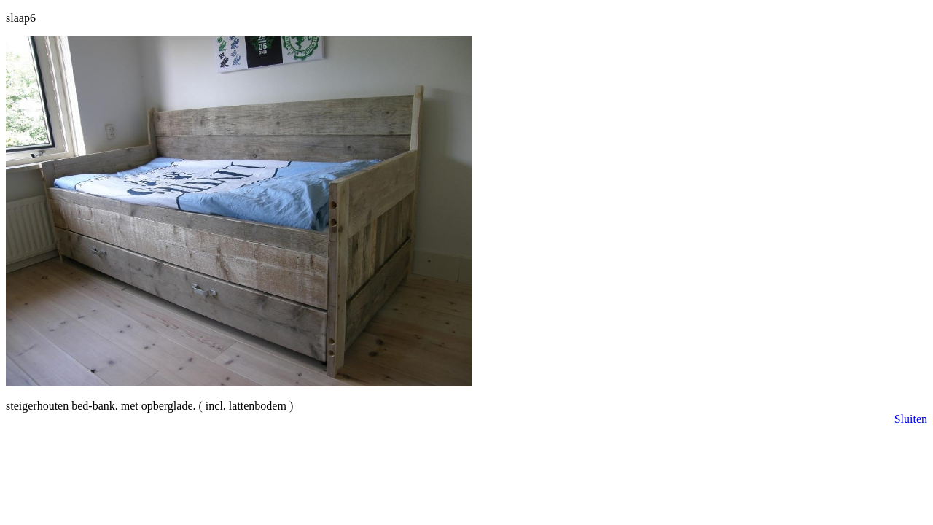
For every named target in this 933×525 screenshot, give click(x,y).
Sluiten (910, 419)
